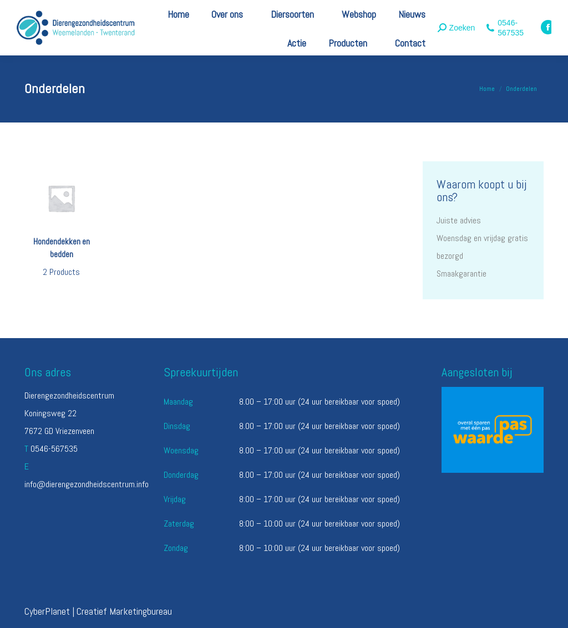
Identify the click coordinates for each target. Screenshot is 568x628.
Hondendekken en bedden (61, 258)
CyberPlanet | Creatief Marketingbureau (98, 611)
